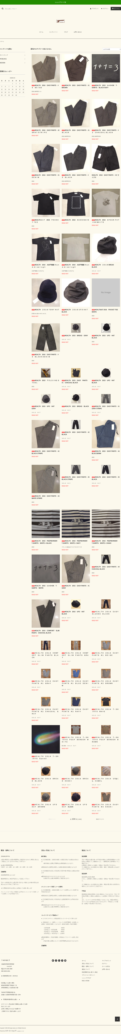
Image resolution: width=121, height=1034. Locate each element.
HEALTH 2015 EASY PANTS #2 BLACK (76, 433)
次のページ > (100, 819)
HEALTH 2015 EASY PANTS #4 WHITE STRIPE (46, 497)
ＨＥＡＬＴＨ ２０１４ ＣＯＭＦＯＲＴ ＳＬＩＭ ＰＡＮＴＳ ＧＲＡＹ (75, 655)
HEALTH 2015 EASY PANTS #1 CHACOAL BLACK (75, 381)
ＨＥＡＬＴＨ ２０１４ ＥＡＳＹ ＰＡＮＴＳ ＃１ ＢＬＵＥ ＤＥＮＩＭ (76, 683)
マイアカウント (106, 960)
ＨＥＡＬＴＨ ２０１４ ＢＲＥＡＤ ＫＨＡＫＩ (75, 780)
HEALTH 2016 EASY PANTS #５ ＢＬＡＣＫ (75, 176)
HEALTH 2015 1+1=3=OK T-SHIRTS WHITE (44, 587)
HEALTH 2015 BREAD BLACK (75, 406)
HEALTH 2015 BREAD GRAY (75, 335)
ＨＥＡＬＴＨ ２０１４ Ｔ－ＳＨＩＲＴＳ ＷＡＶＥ (105, 710)
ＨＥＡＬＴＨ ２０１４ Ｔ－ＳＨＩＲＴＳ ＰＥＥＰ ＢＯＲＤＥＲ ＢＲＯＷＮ (105, 740)
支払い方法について (88, 963)
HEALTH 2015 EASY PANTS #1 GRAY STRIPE (106, 407)
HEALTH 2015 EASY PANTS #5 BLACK (106, 478)
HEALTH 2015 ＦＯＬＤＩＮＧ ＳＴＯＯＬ (45, 381)
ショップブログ (86, 978)
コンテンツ (53, 32)
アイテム (115, 8)
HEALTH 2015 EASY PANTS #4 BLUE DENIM (106, 452)
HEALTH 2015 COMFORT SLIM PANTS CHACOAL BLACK (46, 632)
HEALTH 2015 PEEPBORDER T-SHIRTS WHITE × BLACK (45, 542)
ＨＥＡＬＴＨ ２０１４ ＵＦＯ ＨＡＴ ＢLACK (75, 806)
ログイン (105, 8)
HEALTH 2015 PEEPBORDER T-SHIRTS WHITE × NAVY (75, 542)
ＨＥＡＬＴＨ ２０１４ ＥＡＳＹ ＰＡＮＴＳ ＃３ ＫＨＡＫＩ (106, 806)
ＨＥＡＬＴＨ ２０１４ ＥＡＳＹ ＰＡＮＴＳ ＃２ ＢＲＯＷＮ (106, 682)
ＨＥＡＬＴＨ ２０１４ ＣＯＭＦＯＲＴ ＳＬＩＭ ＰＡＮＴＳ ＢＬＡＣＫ (45, 655)
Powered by (12, 1030)
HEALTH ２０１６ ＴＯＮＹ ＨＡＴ (46, 309)
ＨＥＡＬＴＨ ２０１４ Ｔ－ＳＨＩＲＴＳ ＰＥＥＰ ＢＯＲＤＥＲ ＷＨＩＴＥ (75, 740)
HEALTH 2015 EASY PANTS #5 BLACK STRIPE (76, 478)
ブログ (66, 32)
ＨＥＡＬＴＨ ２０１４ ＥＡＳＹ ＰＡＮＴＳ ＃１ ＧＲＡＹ (46, 682)
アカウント (95, 8)
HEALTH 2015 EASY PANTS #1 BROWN (76, 86)
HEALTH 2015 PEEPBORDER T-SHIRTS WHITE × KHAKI (105, 542)
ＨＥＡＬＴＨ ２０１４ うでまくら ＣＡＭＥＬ (105, 780)
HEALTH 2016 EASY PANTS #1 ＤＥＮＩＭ (46, 176)
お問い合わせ (78, 32)
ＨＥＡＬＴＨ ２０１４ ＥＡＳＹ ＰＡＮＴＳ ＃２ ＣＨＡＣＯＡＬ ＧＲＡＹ (46, 711)
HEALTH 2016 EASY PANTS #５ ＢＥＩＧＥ (45, 86)
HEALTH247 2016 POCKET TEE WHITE (105, 311)
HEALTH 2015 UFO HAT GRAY (44, 407)
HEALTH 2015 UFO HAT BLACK (104, 337)
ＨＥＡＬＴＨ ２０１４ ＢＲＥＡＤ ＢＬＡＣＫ (45, 780)
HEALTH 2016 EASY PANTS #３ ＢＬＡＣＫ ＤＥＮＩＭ (45, 356)
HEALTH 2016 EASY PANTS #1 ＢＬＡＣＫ (76, 131)
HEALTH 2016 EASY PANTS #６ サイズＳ (105, 176)
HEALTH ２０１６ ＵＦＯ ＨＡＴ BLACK (75, 311)
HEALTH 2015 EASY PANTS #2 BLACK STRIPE (46, 452)
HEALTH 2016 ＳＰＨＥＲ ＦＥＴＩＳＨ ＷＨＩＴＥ (105, 221)
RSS (83, 980)
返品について (86, 969)
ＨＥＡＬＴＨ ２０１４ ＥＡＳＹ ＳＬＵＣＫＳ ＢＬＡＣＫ (106, 613)
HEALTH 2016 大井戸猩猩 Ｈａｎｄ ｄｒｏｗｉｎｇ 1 (45, 266)
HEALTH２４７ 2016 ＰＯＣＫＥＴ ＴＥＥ (45, 221)
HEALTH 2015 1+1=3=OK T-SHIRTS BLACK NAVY (104, 86)
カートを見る (106, 966)
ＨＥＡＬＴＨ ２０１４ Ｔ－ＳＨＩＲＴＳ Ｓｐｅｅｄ (45, 757)
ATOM (87, 980)
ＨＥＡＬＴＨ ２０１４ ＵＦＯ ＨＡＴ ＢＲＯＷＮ (45, 806)
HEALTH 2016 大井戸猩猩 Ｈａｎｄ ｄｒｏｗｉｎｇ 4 (75, 266)
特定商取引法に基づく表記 (90, 972)
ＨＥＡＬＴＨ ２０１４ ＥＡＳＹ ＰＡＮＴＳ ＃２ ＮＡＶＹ (76, 710)
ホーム (41, 32)
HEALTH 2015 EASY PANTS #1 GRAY (76, 587)
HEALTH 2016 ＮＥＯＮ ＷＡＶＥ (75, 220)
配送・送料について (88, 966)
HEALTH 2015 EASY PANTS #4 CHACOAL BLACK (106, 568)
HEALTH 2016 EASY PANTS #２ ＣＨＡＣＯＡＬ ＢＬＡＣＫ (105, 131)
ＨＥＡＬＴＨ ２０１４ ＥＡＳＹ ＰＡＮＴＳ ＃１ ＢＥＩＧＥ (106, 654)
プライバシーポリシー (88, 975)
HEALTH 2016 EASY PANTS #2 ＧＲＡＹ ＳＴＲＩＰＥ (46, 131)
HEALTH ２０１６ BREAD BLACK (103, 266)
